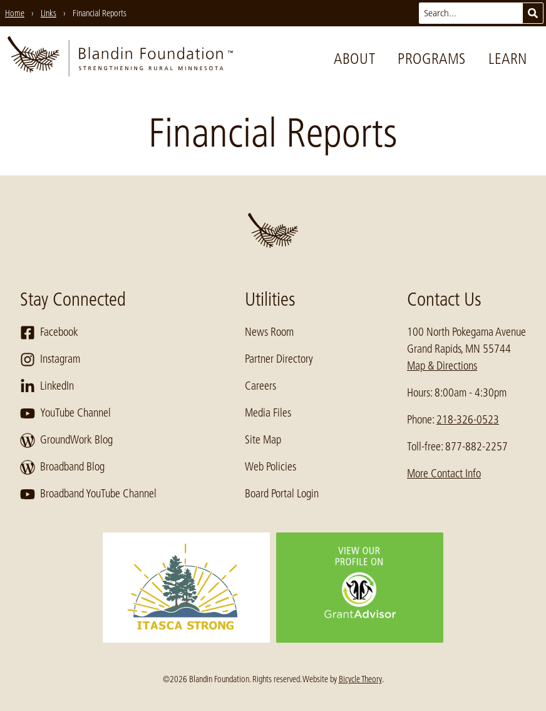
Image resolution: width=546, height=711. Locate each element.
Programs (432, 58)
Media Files (268, 413)
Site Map (263, 440)
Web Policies (270, 467)
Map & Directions (442, 366)
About (354, 58)
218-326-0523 (467, 420)
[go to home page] (120, 58)
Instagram (50, 359)
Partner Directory (279, 359)
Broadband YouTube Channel (88, 494)
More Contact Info (444, 473)
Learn (507, 58)
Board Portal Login (282, 494)
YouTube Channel (65, 413)
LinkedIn (47, 386)
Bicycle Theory (360, 679)
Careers (260, 386)
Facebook (49, 332)
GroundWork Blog (66, 440)
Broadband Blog (62, 467)
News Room (269, 332)
